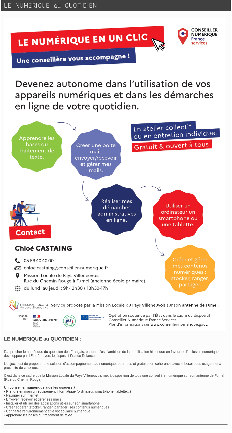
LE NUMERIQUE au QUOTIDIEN (50, 5)
